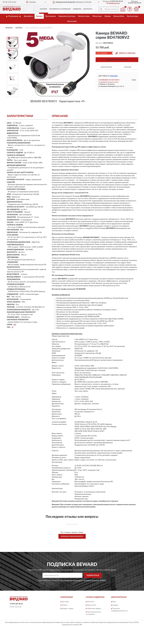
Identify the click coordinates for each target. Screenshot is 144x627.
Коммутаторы (84, 16)
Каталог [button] (43, 9)
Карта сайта (91, 605)
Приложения (50, 16)
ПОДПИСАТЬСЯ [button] (93, 575)
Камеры (39, 16)
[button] (113, 3)
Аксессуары (72, 21)
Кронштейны (118, 16)
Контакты (87, 9)
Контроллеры (132, 16)
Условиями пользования (92, 580)
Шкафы (108, 16)
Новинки (77, 9)
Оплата (64, 605)
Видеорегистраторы (67, 16)
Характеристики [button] (106, 67)
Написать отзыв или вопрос (72, 536)
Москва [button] (114, 76)
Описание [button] (127, 67)
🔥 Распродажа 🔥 (13, 16)
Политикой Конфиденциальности (71, 580)
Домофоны (28, 16)
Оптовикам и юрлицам (60, 9)
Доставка (65, 601)
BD (15, 324)
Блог (114, 601)
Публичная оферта (94, 608)
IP (12, 327)
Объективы (97, 16)
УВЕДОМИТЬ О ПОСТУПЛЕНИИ (117, 59)
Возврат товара (67, 608)
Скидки (115, 605)
